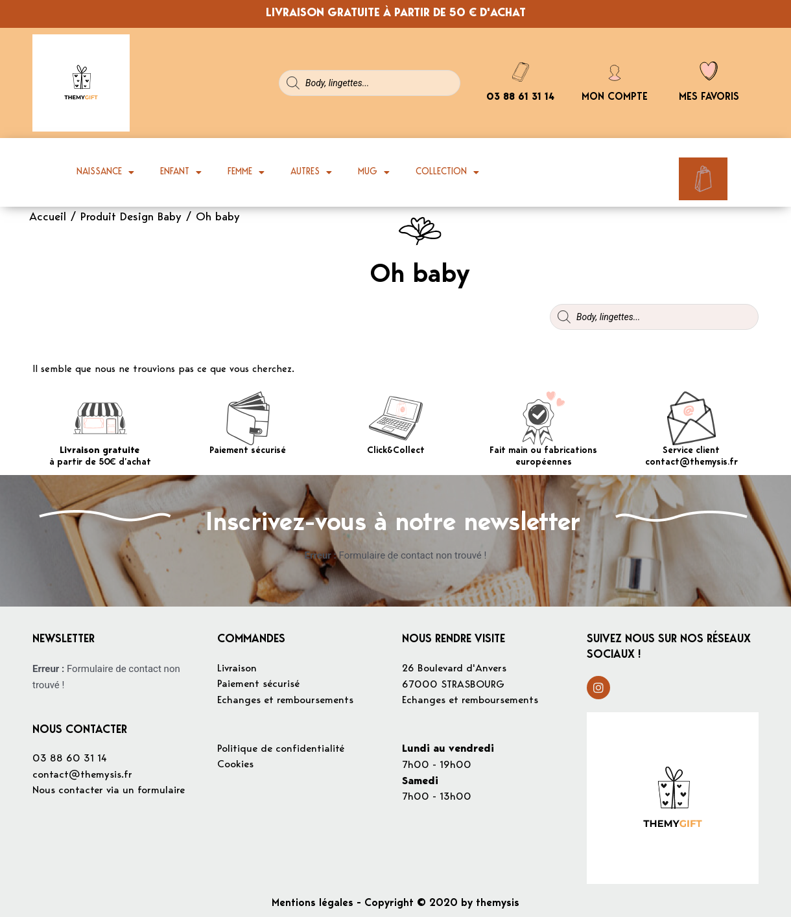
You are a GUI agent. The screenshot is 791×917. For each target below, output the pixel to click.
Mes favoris (709, 97)
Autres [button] (311, 172)
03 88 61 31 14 (520, 97)
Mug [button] (374, 172)
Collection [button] (447, 172)
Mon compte (615, 97)
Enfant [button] (181, 172)
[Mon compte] (614, 71)
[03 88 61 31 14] (520, 72)
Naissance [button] (105, 172)
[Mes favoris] (708, 71)
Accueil (47, 218)
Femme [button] (246, 172)
